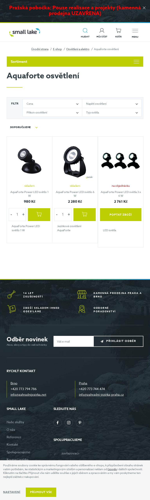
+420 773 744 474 (92, 389)
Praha (83, 383)
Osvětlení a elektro (77, 49)
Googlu (112, 469)
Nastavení (11, 492)
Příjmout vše (41, 492)
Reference (14, 437)
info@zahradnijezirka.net (28, 394)
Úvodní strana (39, 49)
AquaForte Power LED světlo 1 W (29, 193)
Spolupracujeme (18, 452)
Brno (14, 383)
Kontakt (12, 444)
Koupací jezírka (18, 459)
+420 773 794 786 (24, 389)
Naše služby (15, 422)
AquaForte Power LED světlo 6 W (75, 193)
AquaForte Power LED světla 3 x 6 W (121, 193)
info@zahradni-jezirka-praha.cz (101, 394)
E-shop (57, 49)
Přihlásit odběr (121, 341)
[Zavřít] (144, 8)
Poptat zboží (121, 214)
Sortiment (75, 61)
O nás (11, 429)
